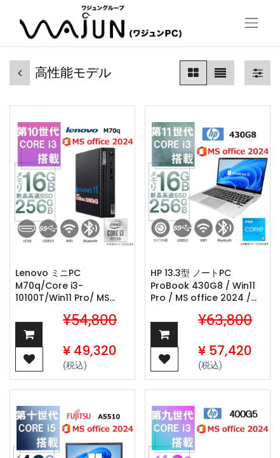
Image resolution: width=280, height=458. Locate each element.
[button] (29, 334)
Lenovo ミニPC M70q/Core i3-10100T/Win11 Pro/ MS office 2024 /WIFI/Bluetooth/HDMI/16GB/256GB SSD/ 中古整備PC (72, 286)
